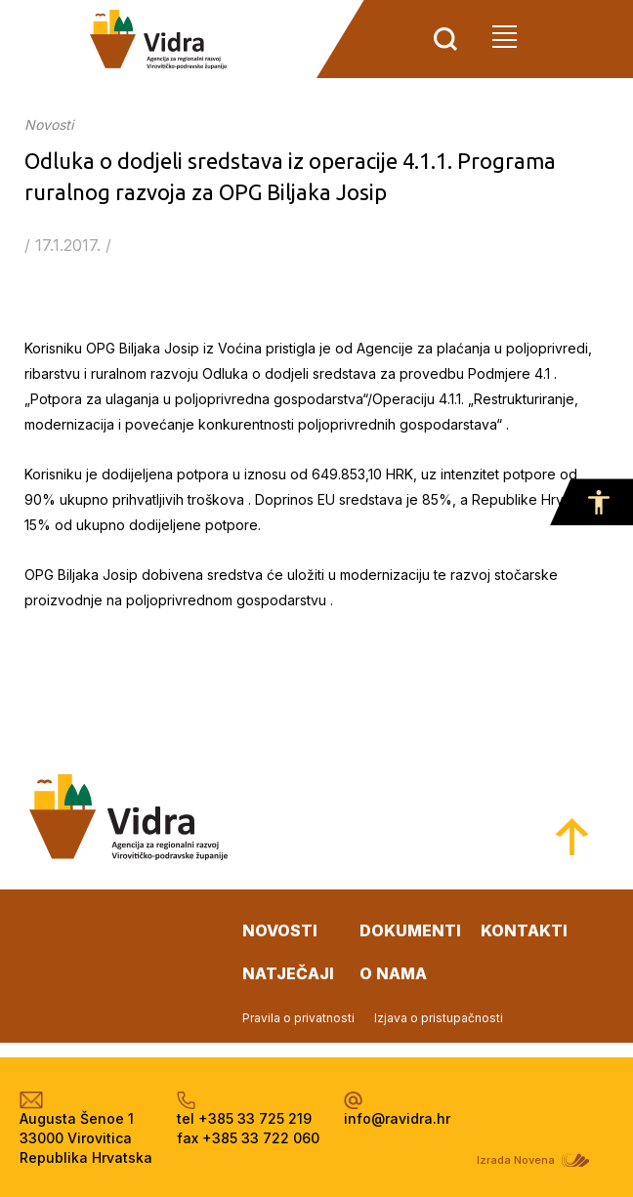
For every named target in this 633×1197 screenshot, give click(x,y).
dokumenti (410, 930)
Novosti (48, 124)
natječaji (288, 973)
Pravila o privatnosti (298, 1018)
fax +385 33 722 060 (248, 1138)
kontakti (524, 930)
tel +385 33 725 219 (244, 1118)
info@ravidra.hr (397, 1118)
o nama (393, 973)
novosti (279, 930)
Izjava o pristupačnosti (438, 1018)
